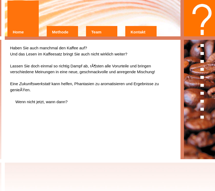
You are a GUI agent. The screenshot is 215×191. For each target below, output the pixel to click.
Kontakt (138, 32)
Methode (60, 32)
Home (18, 32)
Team (96, 32)
